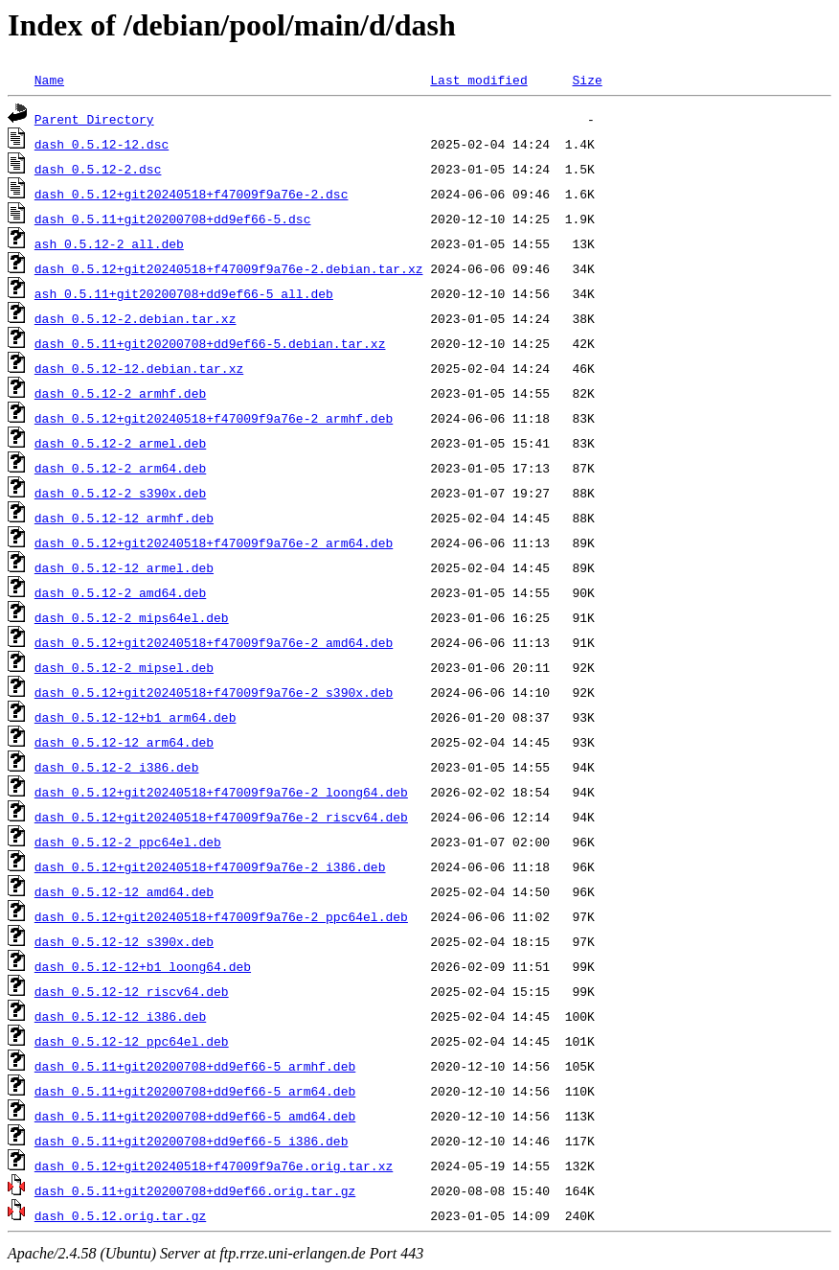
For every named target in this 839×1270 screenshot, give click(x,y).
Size (586, 79)
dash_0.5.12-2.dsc (98, 168)
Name (49, 79)
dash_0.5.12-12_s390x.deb (124, 941)
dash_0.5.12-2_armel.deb (120, 442)
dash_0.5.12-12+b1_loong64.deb (142, 966)
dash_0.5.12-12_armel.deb (124, 567)
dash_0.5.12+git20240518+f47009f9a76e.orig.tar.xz (213, 1165)
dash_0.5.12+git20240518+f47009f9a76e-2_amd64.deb (213, 642)
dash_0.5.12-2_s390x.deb (120, 492)
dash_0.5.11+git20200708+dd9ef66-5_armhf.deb (194, 1065)
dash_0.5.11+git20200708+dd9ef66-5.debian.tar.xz (210, 343)
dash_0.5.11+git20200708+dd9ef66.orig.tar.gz (194, 1190)
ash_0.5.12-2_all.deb (109, 243)
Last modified (478, 79)
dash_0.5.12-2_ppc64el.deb (127, 841)
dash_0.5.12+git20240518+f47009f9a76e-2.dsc (191, 193)
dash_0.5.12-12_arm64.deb (124, 741)
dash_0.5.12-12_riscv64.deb (131, 991)
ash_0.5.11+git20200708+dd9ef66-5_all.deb (183, 293)
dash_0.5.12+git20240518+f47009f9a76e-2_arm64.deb (213, 542)
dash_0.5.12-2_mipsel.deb (124, 667)
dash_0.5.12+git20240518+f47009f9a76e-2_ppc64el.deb (221, 916)
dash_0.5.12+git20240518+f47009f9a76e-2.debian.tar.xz (228, 268)
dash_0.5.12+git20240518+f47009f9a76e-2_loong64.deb (221, 791)
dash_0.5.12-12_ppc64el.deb (131, 1041)
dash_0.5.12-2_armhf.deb (120, 393)
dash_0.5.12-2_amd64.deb (120, 592)
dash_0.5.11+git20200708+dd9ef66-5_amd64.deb (194, 1115)
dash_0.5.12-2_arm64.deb (120, 467)
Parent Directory (94, 118)
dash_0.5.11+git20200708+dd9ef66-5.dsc (172, 218)
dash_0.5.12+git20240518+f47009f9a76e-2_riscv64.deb (221, 816)
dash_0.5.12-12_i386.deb (120, 1016)
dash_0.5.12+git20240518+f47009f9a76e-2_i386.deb (210, 866)
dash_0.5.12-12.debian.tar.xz (138, 368)
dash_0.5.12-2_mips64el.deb (131, 617)
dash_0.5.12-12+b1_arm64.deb (135, 717)
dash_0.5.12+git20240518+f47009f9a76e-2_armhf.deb (213, 418)
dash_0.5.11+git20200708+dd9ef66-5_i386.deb (191, 1140)
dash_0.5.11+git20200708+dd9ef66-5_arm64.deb (194, 1090)
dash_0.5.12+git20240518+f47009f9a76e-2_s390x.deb (213, 692)
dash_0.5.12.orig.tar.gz (120, 1215)
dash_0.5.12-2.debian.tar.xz (135, 318)
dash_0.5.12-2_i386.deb (116, 766)
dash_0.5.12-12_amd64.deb (124, 891)
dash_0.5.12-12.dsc (101, 143)
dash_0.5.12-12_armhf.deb (124, 517)
